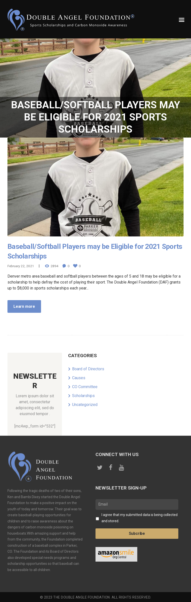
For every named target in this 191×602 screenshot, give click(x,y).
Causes (78, 377)
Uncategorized (84, 404)
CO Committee (84, 386)
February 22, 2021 (20, 266)
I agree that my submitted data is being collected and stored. (139, 517)
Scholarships (83, 395)
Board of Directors (88, 368)
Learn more (24, 306)
